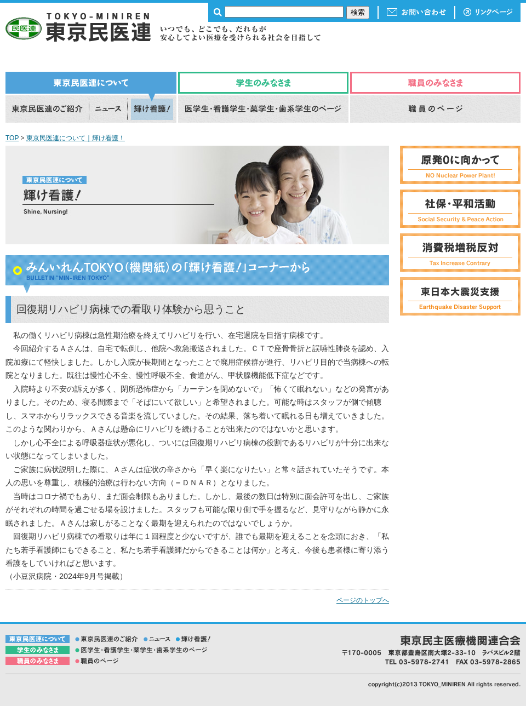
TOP (12, 138)
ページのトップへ (362, 600)
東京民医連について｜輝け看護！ (75, 138)
